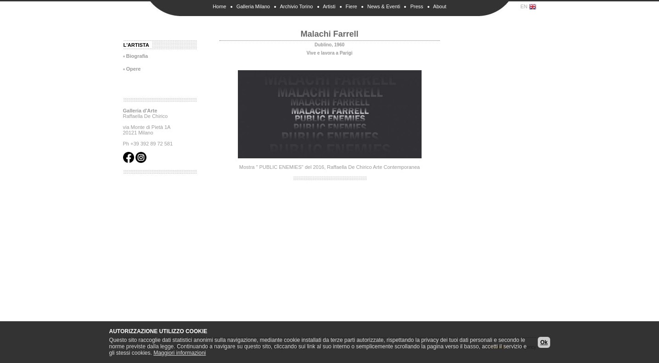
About (439, 6)
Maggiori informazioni (179, 353)
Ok (543, 342)
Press (416, 6)
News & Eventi (383, 6)
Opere (133, 69)
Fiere (351, 6)
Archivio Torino (296, 6)
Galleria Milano (253, 6)
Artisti (329, 6)
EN (528, 7)
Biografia (137, 56)
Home (219, 6)
